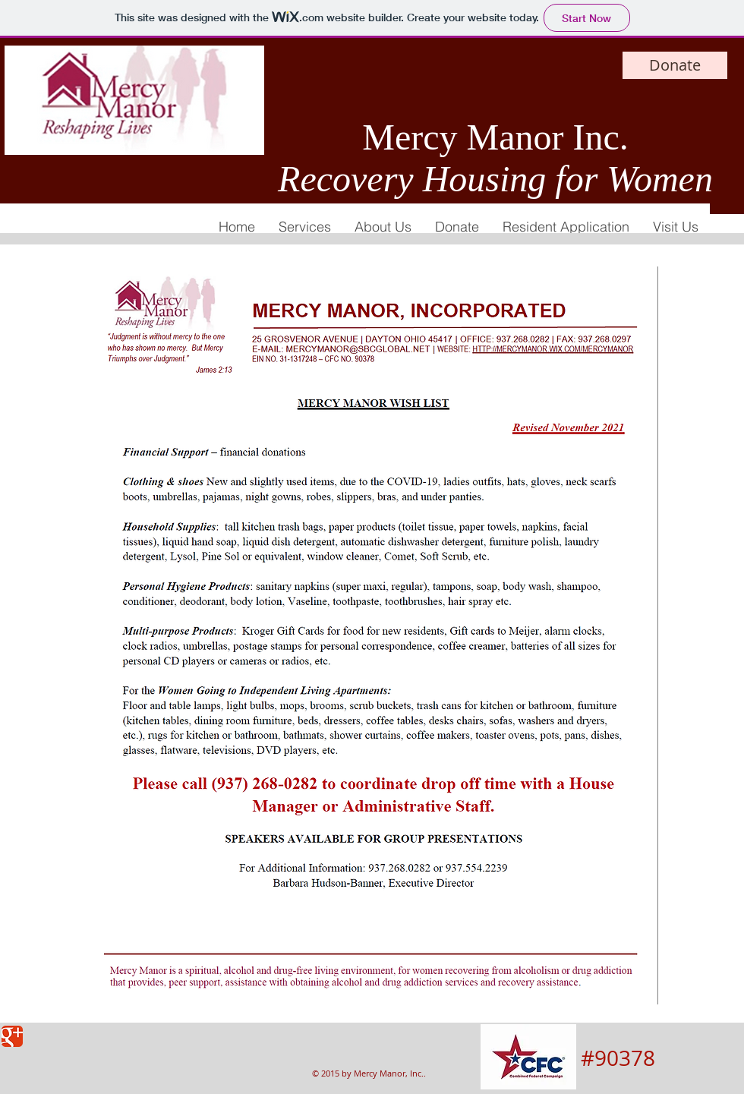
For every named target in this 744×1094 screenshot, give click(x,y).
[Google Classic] (12, 1036)
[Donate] (675, 65)
